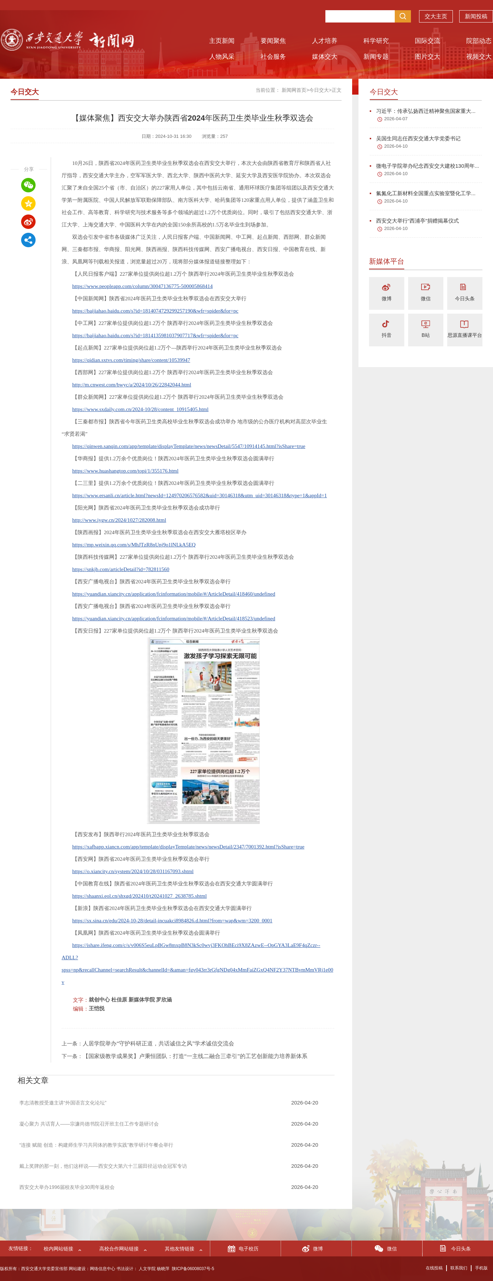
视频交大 (479, 56)
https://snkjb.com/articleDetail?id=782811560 (120, 569)
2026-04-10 (396, 146)
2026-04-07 (396, 118)
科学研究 (376, 40)
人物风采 (222, 56)
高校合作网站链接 (119, 1248)
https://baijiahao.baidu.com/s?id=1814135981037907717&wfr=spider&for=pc (155, 335)
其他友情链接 (179, 1248)
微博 (387, 298)
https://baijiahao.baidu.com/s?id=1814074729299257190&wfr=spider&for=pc (155, 311)
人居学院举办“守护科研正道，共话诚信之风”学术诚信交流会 (158, 1043)
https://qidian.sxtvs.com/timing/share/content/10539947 (131, 360)
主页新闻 (222, 40)
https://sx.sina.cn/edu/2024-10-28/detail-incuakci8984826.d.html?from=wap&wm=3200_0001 (172, 920)
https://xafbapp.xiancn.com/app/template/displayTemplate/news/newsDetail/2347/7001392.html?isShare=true (188, 847)
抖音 (387, 335)
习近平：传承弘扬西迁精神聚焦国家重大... (423, 111)
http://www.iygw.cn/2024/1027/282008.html (119, 520)
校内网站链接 (58, 1248)
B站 (426, 335)
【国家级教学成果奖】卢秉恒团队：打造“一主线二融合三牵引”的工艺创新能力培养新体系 (195, 1056)
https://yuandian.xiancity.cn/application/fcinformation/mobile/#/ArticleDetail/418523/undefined (173, 618)
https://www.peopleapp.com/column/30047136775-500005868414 (142, 286)
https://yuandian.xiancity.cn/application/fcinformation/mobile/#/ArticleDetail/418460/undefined (173, 594)
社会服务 (273, 56)
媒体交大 (324, 56)
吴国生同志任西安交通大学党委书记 (415, 138)
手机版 (481, 1268)
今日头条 (465, 298)
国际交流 (427, 40)
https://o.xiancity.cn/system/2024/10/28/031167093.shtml (133, 871)
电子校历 (248, 1248)
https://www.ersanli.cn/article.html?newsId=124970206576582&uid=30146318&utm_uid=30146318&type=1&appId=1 (199, 495)
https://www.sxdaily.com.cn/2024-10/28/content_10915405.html (140, 409)
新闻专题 (376, 56)
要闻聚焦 (273, 40)
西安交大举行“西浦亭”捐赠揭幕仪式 (414, 221)
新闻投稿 (476, 18)
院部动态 (479, 40)
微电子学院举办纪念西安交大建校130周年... (424, 166)
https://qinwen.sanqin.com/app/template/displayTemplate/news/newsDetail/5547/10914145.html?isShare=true (188, 446)
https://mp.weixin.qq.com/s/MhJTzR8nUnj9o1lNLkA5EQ (133, 544)
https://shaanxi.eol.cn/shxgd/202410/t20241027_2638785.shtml (139, 896)
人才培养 (324, 40)
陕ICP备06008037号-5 (193, 1268)
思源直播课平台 (465, 335)
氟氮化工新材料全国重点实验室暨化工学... (423, 193)
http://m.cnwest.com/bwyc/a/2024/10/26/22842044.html (131, 384)
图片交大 (427, 56)
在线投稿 (434, 1268)
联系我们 (458, 1268)
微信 (426, 298)
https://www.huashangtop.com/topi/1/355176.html (125, 471)
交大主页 (436, 18)
